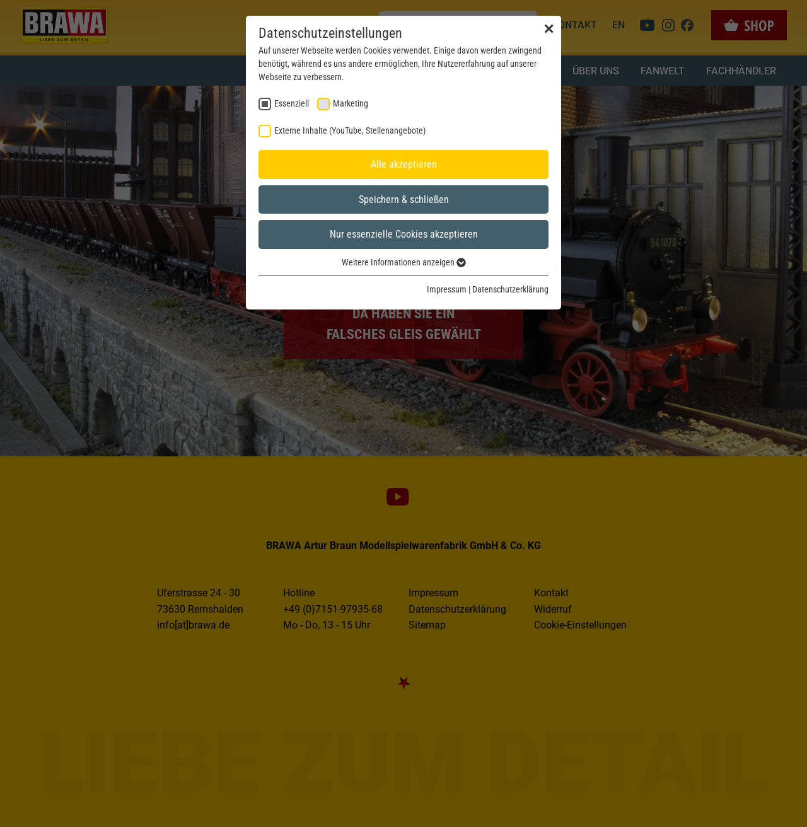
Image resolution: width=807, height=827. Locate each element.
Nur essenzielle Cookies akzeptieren (404, 234)
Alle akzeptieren (404, 164)
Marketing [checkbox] (350, 103)
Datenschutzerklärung (510, 289)
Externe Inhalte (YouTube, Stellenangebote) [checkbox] (350, 130)
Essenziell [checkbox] (291, 103)
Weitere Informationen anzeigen (404, 262)
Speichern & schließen (404, 199)
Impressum (447, 289)
